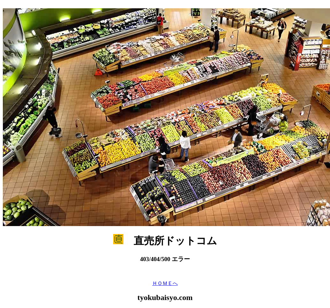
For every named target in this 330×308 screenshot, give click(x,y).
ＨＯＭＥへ (165, 283)
